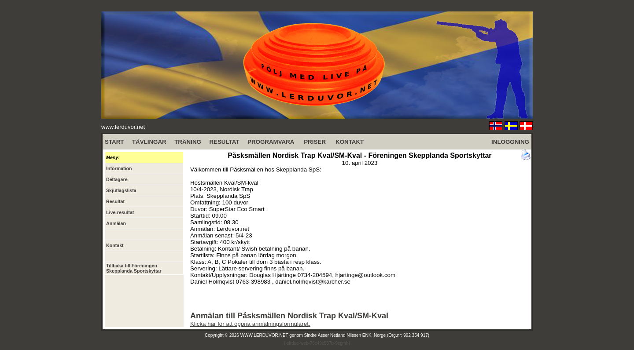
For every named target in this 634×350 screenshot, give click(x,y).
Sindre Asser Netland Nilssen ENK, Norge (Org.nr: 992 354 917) (367, 335)
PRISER (315, 142)
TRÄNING (187, 142)
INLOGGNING (510, 142)
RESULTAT (224, 142)
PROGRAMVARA (270, 142)
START (114, 142)
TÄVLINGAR (149, 142)
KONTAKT (349, 142)
